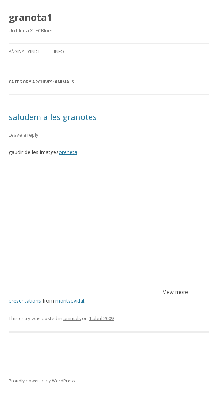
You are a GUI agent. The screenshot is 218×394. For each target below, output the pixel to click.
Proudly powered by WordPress (42, 381)
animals (72, 318)
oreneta (68, 152)
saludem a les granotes (53, 116)
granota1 (30, 17)
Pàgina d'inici (24, 52)
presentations (25, 300)
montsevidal (69, 300)
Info (59, 52)
